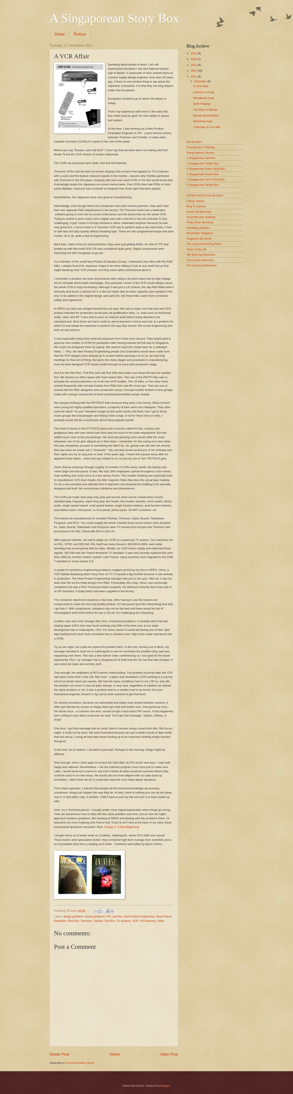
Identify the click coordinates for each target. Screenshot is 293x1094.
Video (160, 920)
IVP (108, 916)
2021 (194, 53)
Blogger (165, 1085)
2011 (194, 76)
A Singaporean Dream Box (203, 174)
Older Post (169, 1054)
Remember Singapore (200, 233)
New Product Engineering (139, 916)
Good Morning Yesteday (201, 217)
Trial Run (109, 920)
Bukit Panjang (201, 103)
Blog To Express (196, 206)
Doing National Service (200, 152)
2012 (194, 70)
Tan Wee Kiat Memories (201, 254)
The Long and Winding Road (204, 243)
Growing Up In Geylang (201, 147)
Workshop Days (202, 121)
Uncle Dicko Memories (200, 260)
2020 (194, 59)
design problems (73, 916)
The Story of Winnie (205, 109)
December (200, 81)
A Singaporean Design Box (203, 184)
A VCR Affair (200, 86)
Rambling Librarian (198, 227)
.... (188, 190)
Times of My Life (196, 249)
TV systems (124, 920)
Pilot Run (73, 920)
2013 (194, 64)
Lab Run (117, 916)
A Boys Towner (195, 201)
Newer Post (59, 1054)
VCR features (148, 920)
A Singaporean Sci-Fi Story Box (205, 179)
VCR (135, 920)
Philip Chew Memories (200, 222)
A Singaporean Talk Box (201, 158)
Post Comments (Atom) (80, 1062)
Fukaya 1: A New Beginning (121, 827)
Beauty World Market (206, 115)
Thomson (86, 920)
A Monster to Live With (206, 127)
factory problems (95, 916)
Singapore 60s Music (199, 238)
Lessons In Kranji (203, 92)
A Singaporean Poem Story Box (206, 168)
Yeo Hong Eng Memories (202, 265)
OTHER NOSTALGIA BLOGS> (205, 195)
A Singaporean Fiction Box (203, 163)
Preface (80, 34)
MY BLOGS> (194, 142)
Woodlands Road (203, 98)
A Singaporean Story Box (114, 18)
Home (60, 34)
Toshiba (98, 920)
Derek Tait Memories (199, 211)
